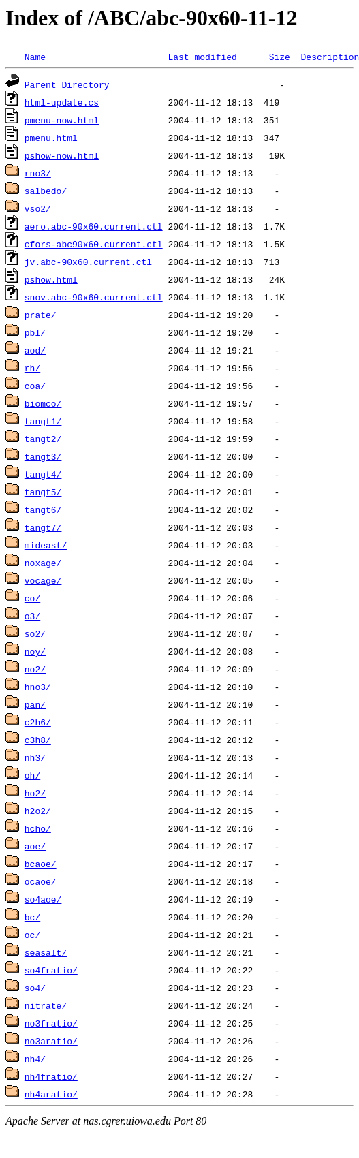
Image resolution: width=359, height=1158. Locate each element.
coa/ (35, 385)
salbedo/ (46, 191)
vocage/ (43, 580)
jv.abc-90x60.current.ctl (88, 261)
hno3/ (38, 686)
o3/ (32, 616)
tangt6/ (43, 509)
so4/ (35, 988)
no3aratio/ (51, 1041)
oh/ (32, 775)
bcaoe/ (41, 864)
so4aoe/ (43, 899)
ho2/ (35, 793)
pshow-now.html (62, 155)
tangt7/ (43, 527)
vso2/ (38, 208)
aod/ (35, 350)
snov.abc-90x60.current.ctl (94, 297)
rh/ (32, 368)
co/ (32, 598)
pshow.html (51, 279)
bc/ (32, 917)
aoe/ (35, 846)
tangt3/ (43, 456)
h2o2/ (38, 810)
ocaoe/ (41, 881)
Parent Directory (67, 84)
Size (279, 56)
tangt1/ (43, 421)
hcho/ (38, 828)
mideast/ (46, 545)
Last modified (202, 56)
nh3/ (35, 757)
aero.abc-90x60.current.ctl (94, 226)
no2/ (35, 669)
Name (35, 56)
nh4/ (35, 1058)
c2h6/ (38, 722)
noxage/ (43, 563)
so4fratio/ (51, 970)
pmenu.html (51, 137)
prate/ (41, 315)
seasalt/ (46, 952)
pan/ (35, 704)
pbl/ (35, 332)
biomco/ (43, 403)
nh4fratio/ (51, 1076)
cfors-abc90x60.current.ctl (94, 244)
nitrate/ (46, 1005)
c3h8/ (38, 740)
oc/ (32, 934)
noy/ (35, 651)
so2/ (35, 633)
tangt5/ (43, 492)
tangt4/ (43, 474)
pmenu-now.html (62, 120)
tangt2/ (43, 439)
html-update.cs (62, 102)
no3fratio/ (51, 1023)
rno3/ (38, 173)
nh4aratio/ (51, 1094)
